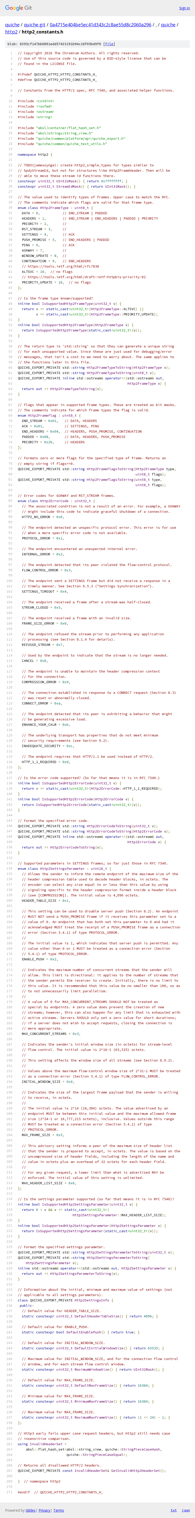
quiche (12, 25)
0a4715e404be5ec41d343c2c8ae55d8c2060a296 (100, 25)
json (186, 1510)
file (109, 44)
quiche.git (34, 25)
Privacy (44, 1510)
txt (174, 1510)
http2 (11, 32)
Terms (58, 1510)
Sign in (184, 8)
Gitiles (31, 1510)
